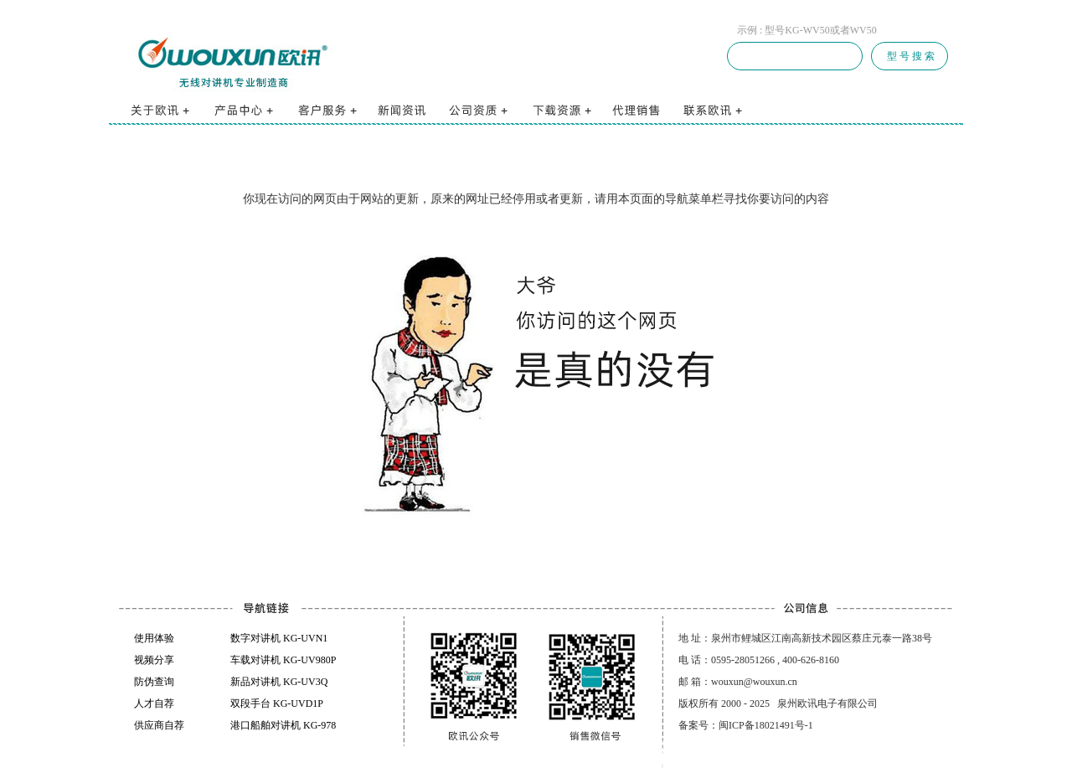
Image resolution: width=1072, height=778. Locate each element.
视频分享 (154, 660)
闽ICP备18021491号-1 (766, 725)
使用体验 (154, 638)
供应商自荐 (159, 725)
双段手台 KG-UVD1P (276, 703)
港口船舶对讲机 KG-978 (283, 725)
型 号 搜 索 (909, 56)
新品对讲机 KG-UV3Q (278, 682)
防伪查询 (154, 682)
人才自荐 (154, 703)
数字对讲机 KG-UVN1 (278, 638)
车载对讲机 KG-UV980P (283, 660)
